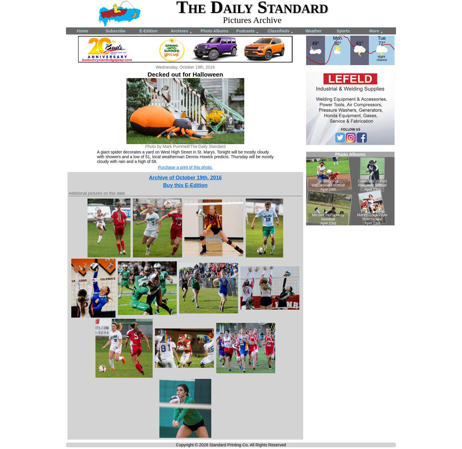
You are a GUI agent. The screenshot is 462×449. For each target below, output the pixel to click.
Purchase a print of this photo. (185, 167)
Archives (181, 31)
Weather (314, 31)
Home (82, 31)
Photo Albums (214, 31)
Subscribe (115, 31)
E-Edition (148, 31)
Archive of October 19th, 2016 (185, 178)
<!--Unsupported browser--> (350, 188)
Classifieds (280, 31)
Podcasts (247, 31)
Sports (343, 31)
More (376, 31)
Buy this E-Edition (185, 185)
